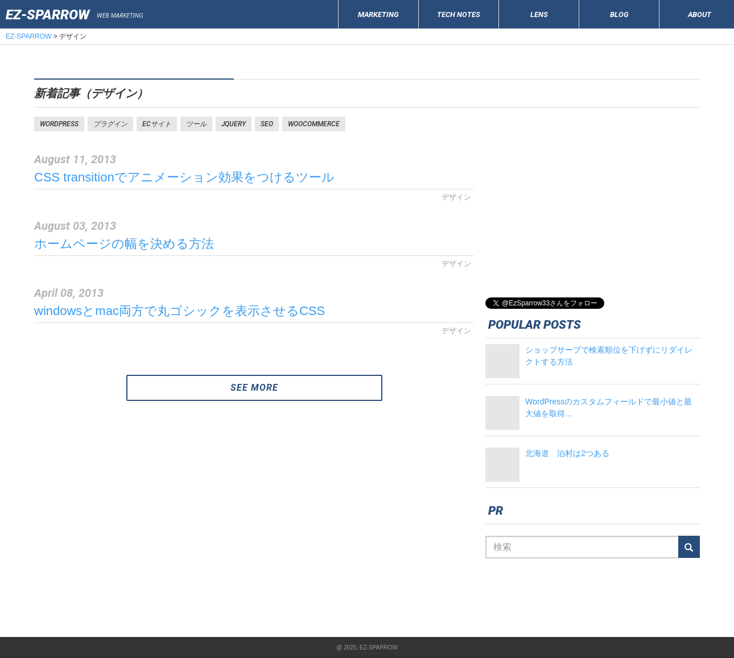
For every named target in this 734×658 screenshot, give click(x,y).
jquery (233, 124)
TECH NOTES (458, 14)
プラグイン (110, 124)
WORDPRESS (59, 124)
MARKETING (378, 14)
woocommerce (314, 124)
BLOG (619, 14)
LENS (539, 14)
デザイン (456, 197)
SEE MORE (254, 387)
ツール (196, 124)
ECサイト (156, 124)
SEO (267, 124)
